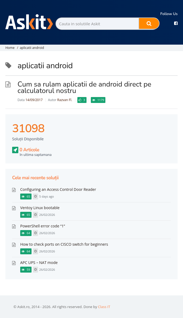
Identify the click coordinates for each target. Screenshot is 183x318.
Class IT (104, 306)
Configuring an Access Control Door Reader (58, 189)
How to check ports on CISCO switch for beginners (64, 244)
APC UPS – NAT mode (39, 262)
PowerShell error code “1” (42, 225)
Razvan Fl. (64, 100)
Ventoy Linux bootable (40, 207)
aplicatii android (32, 47)
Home (10, 47)
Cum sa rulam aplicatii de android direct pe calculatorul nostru (84, 87)
